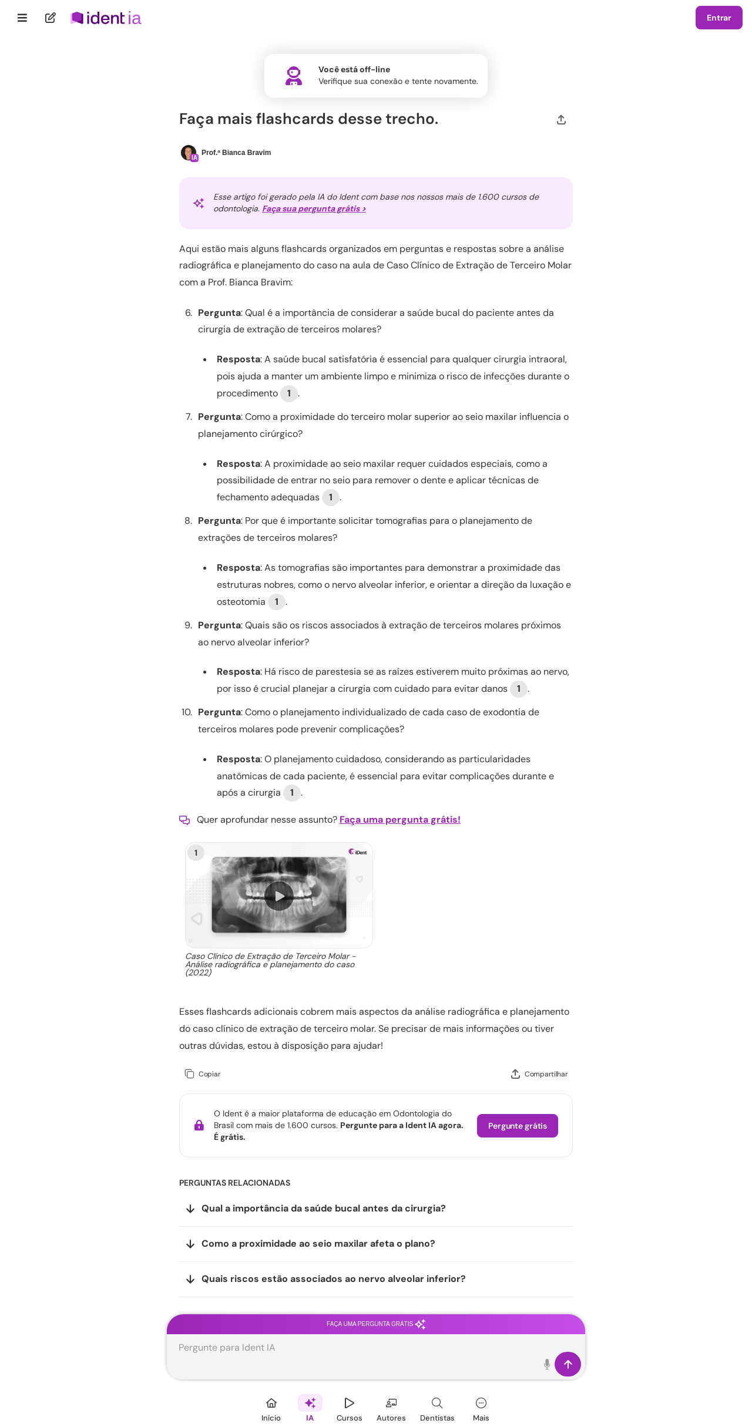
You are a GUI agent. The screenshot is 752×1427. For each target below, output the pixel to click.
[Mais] (481, 1408)
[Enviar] (568, 1364)
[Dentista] (437, 1408)
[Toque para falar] (547, 1364)
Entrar (719, 17)
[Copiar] (202, 1074)
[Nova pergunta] (51, 17)
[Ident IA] (310, 1408)
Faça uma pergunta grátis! (400, 819)
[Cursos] (349, 1408)
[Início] (271, 1408)
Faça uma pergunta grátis (376, 1324)
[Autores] (391, 1408)
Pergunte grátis (517, 1125)
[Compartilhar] (561, 118)
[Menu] (22, 17)
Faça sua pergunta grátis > (314, 208)
